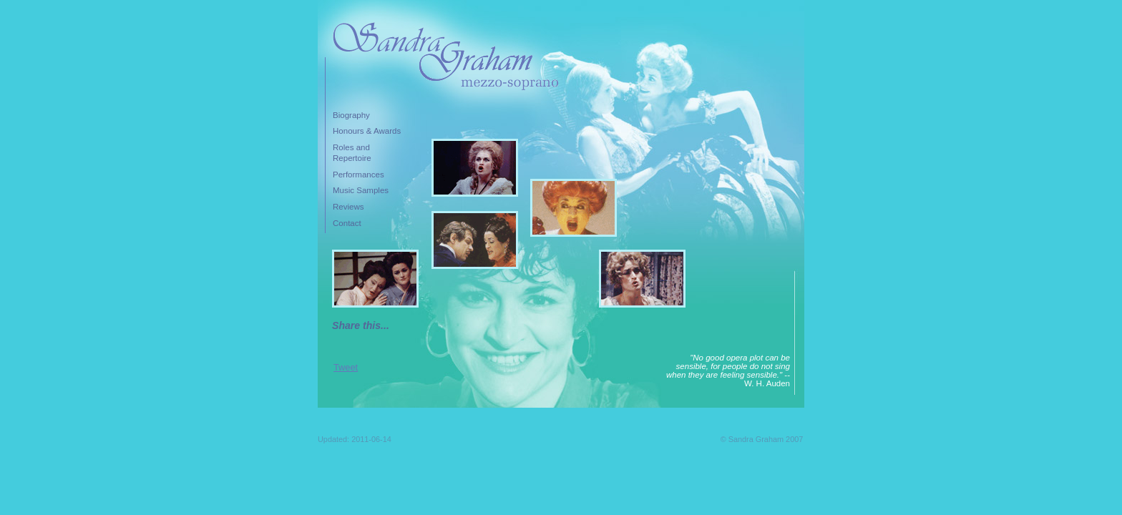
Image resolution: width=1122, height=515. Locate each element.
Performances (358, 174)
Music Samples (361, 190)
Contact (347, 223)
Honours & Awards (367, 131)
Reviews (348, 206)
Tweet (345, 367)
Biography (351, 115)
